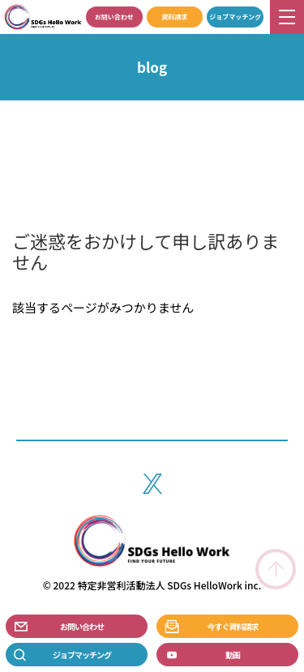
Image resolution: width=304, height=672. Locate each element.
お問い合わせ (114, 16)
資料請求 (174, 16)
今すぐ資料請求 (233, 626)
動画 (232, 655)
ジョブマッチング (235, 16)
